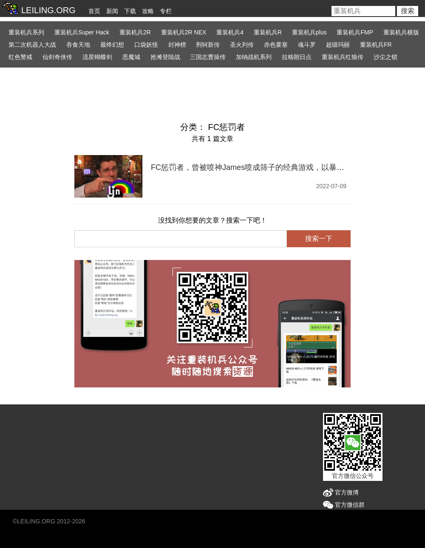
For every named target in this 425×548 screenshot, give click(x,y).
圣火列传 (242, 44)
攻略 (148, 11)
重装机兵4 (230, 32)
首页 (94, 11)
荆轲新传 (208, 44)
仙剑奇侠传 (57, 57)
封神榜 (177, 44)
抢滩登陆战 (165, 57)
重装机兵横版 (401, 32)
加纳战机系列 (254, 57)
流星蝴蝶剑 (97, 57)
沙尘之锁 (385, 57)
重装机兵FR (376, 44)
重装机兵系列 (26, 32)
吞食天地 (78, 44)
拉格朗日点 (297, 57)
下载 (130, 11)
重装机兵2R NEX (184, 32)
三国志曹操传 (208, 57)
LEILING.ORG (36, 521)
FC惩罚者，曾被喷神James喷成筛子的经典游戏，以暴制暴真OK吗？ (268, 167)
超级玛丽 (338, 44)
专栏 (166, 11)
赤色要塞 (276, 44)
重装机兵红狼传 (342, 57)
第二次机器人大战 (32, 44)
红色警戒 (20, 57)
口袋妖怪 (146, 44)
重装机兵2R (135, 32)
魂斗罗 (307, 44)
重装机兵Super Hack (81, 32)
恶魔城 (131, 57)
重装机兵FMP (355, 32)
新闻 (112, 11)
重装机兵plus (309, 32)
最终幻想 (112, 44)
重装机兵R (268, 32)
